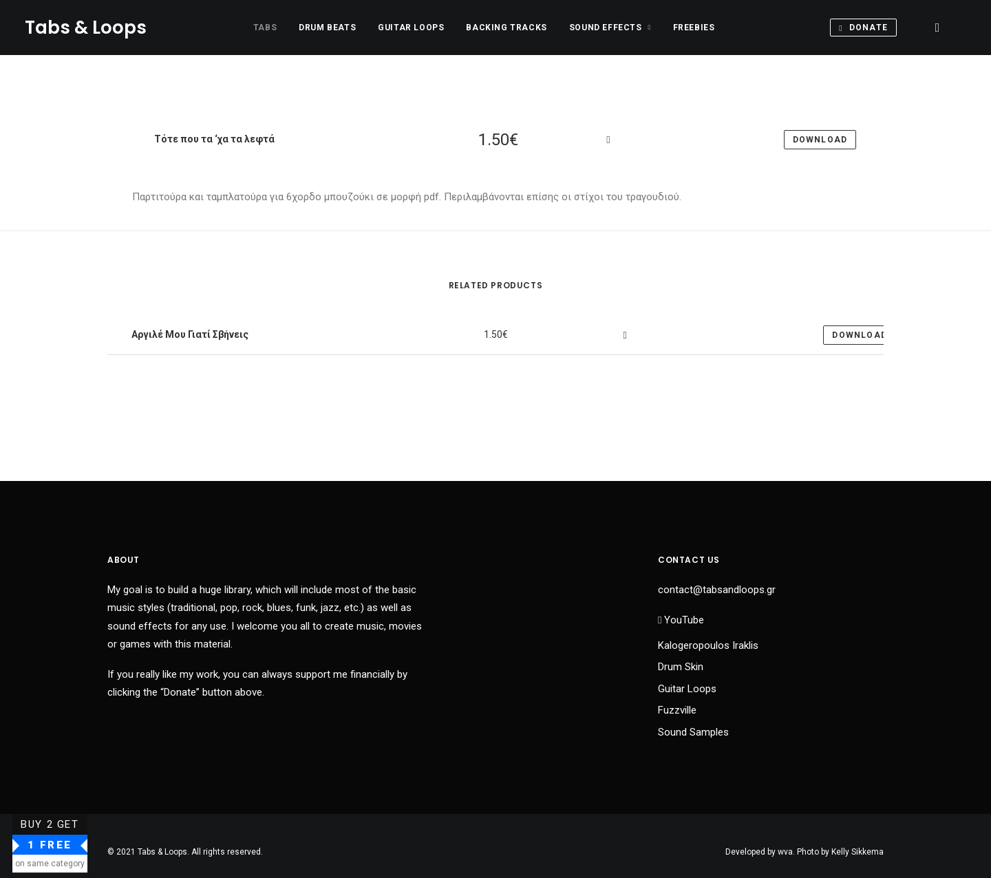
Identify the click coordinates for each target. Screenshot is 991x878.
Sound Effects (610, 27)
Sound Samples (693, 732)
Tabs (265, 27)
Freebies (694, 27)
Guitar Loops (411, 27)
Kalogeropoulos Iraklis (708, 645)
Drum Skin (680, 667)
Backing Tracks (506, 27)
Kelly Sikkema (857, 852)
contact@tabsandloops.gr (717, 589)
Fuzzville (677, 710)
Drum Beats (327, 27)
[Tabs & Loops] (86, 27)
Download (859, 335)
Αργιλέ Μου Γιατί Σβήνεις (188, 333)
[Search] (937, 27)
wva (785, 852)
